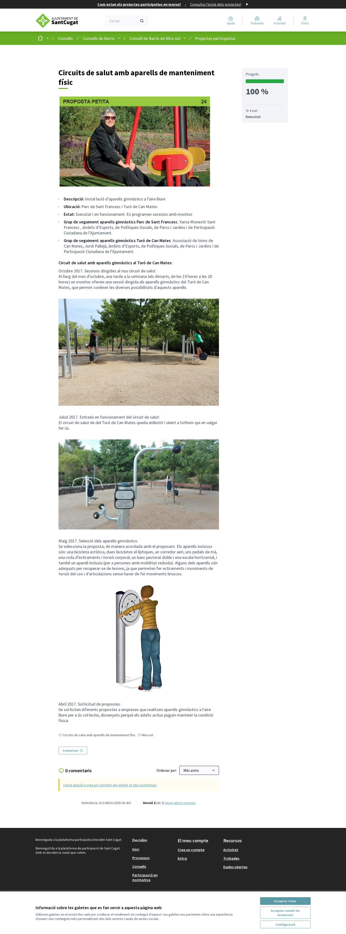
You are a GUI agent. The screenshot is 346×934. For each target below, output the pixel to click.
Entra (182, 858)
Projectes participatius (215, 38)
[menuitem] (153, 849)
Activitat (230, 849)
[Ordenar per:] (199, 770)
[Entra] (305, 20)
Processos (140, 857)
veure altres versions (180, 803)
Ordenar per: (166, 770)
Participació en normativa (145, 877)
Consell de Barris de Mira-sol (154, 38)
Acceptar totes (285, 901)
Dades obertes (235, 866)
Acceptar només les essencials (285, 912)
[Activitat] (279, 20)
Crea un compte (191, 849)
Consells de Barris (99, 38)
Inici (135, 849)
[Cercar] (127, 20)
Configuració (285, 924)
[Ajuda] (231, 20)
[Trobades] (257, 20)
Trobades (231, 858)
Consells (65, 38)
